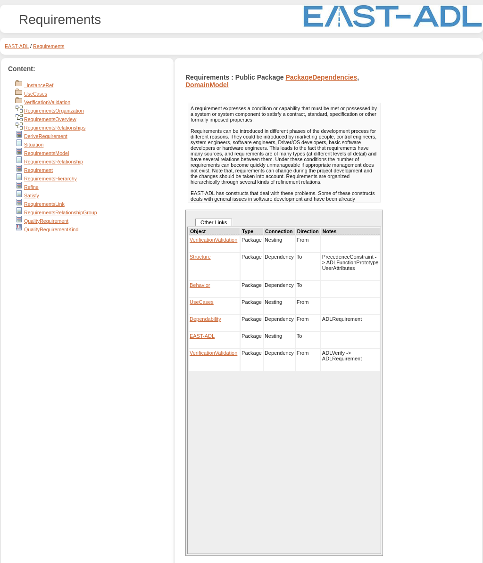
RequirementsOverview (50, 119)
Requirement (38, 170)
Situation (33, 144)
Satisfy (31, 195)
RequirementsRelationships (54, 128)
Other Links (213, 222)
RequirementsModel (46, 153)
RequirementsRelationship (53, 161)
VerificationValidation (47, 102)
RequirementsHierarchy (50, 178)
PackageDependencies (321, 77)
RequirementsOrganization (54, 111)
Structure (200, 257)
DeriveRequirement (45, 136)
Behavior (200, 285)
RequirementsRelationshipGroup (60, 212)
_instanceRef (38, 85)
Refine (31, 187)
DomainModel (207, 85)
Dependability (205, 319)
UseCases (35, 94)
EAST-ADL (17, 46)
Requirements (48, 46)
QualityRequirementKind (51, 229)
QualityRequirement (46, 221)
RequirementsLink (44, 204)
